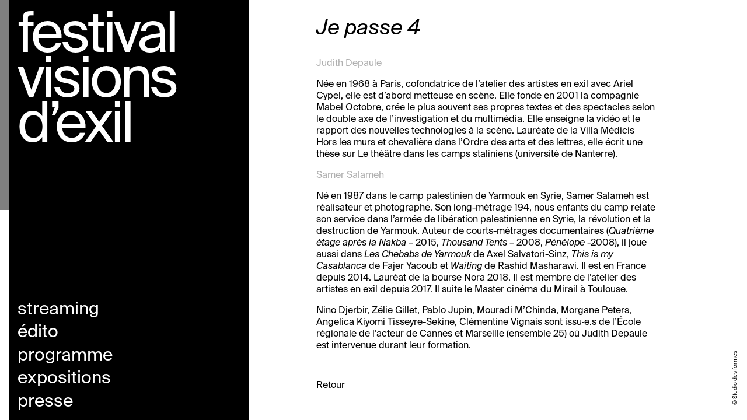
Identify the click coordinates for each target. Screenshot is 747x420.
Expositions (64, 378)
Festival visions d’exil (97, 82)
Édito (38, 332)
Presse (45, 402)
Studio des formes (735, 375)
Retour (330, 385)
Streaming (58, 309)
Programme (65, 356)
